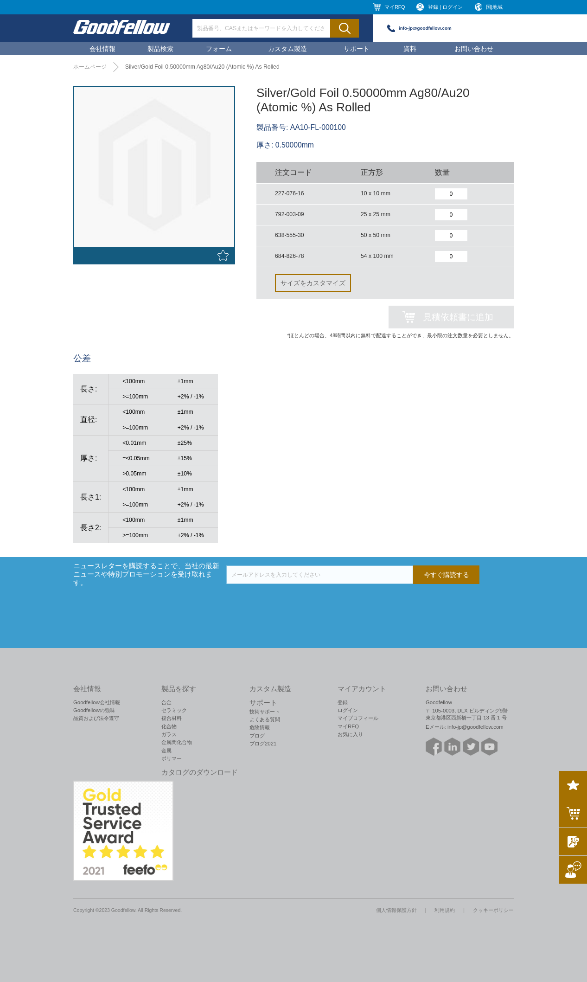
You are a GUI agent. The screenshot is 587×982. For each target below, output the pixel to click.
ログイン (348, 710)
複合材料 (171, 718)
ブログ (257, 735)
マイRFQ (394, 7)
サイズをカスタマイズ (313, 283)
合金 (166, 702)
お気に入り (350, 734)
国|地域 (494, 7)
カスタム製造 (287, 48)
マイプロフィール (358, 718)
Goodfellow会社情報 (96, 702)
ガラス (169, 734)
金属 (166, 750)
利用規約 (444, 910)
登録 (343, 702)
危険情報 (259, 727)
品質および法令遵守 (96, 718)
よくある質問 (264, 719)
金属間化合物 (176, 742)
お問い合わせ (473, 48)
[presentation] (296, 602)
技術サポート (264, 711)
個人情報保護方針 (396, 910)
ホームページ (90, 67)
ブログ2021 (262, 743)
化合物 (169, 726)
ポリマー (171, 758)
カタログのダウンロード (199, 772)
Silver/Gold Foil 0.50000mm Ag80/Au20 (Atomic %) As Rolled (202, 67)
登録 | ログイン (445, 7)
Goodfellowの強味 (94, 710)
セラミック (174, 710)
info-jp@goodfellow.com (425, 28)
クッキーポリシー (493, 910)
